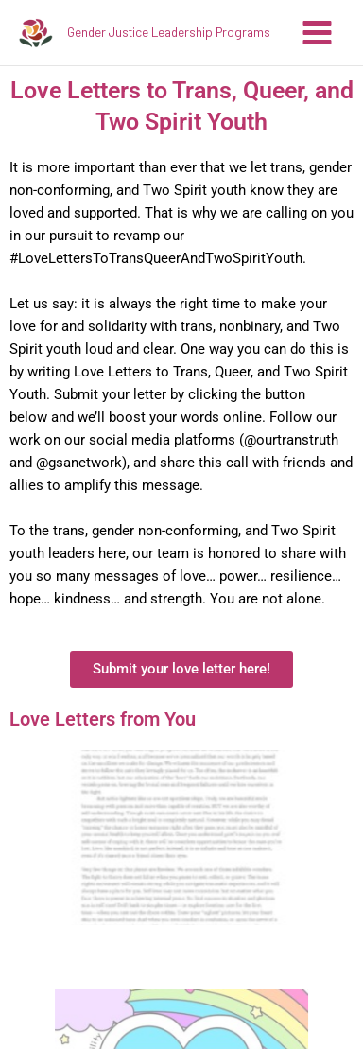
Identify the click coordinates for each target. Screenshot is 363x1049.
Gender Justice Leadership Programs (168, 32)
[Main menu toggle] (317, 33)
